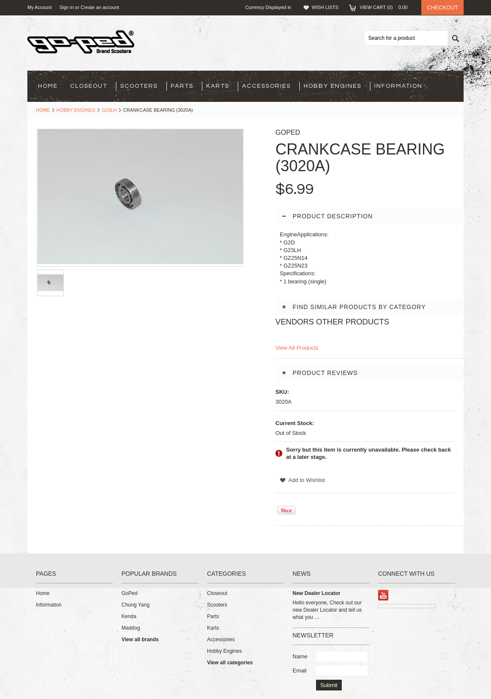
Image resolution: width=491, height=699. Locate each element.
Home (43, 110)
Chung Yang (135, 605)
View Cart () (386, 7)
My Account (39, 7)
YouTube (383, 595)
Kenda (128, 616)
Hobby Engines (332, 86)
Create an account (99, 7)
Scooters (139, 86)
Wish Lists (325, 7)
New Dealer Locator (316, 593)
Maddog (130, 628)
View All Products (296, 348)
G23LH (109, 110)
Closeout (88, 86)
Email (300, 670)
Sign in (66, 7)
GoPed (129, 593)
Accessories (266, 86)
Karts (217, 86)
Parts (182, 86)
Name (300, 656)
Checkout (442, 7)
